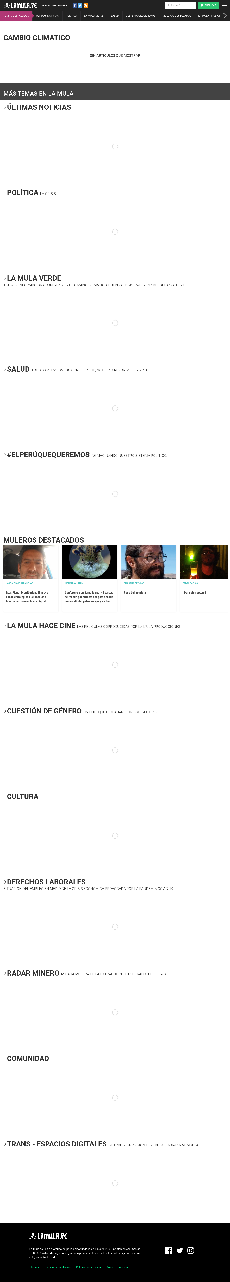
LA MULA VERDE (94, 15)
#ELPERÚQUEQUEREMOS (140, 15)
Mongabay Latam (74, 583)
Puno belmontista (135, 592)
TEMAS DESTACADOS (16, 15)
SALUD (115, 15)
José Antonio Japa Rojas (19, 583)
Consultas (123, 1267)
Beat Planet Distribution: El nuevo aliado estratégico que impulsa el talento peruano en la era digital (27, 597)
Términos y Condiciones (58, 1267)
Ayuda (109, 1267)
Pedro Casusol (191, 583)
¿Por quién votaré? (194, 592)
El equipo (34, 1267)
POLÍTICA (71, 15)
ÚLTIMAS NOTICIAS (47, 15)
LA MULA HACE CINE (210, 15)
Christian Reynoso (134, 583)
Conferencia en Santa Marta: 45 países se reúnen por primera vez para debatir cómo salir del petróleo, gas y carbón (89, 597)
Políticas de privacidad (89, 1267)
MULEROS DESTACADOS (177, 15)
